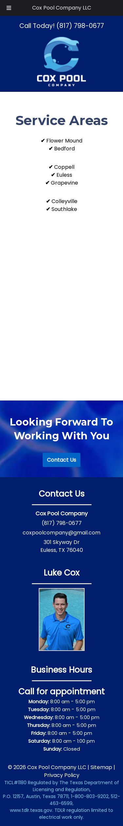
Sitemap (101, 767)
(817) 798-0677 (62, 523)
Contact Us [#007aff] (61, 460)
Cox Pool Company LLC (61, 8)
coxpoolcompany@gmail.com (61, 532)
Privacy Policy (61, 775)
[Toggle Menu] (9, 8)
